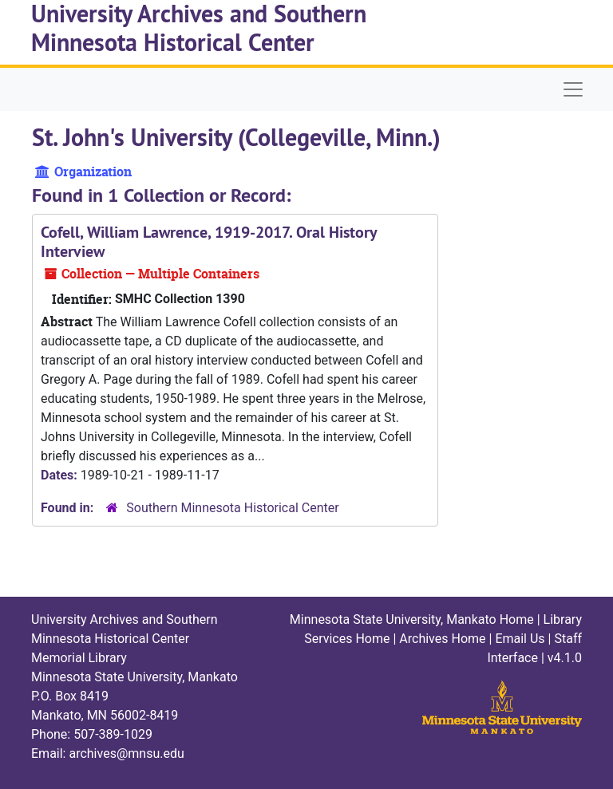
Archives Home (442, 638)
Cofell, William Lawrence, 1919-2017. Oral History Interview (209, 242)
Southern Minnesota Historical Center (232, 507)
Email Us (519, 638)
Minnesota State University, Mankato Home (412, 619)
